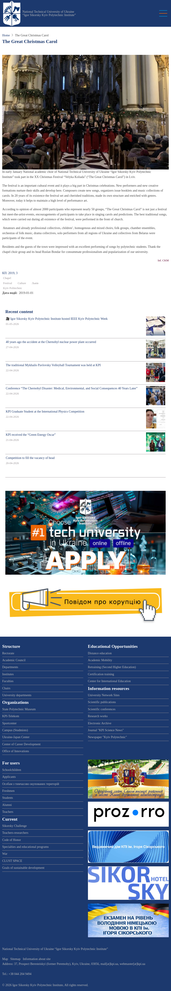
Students (7, 797)
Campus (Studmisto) (15, 730)
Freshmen (8, 791)
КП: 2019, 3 (10, 273)
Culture (22, 283)
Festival (7, 283)
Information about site (37, 959)
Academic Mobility (100, 660)
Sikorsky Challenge (14, 826)
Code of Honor (11, 840)
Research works (98, 716)
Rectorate (8, 653)
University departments (16, 695)
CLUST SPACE (12, 861)
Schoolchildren (11, 770)
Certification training (101, 674)
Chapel (7, 278)
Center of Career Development (21, 744)
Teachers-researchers (15, 832)
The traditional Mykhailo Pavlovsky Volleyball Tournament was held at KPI (53, 365)
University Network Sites (104, 695)
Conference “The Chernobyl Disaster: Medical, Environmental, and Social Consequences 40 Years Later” (72, 388)
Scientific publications (102, 702)
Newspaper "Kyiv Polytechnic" (107, 737)
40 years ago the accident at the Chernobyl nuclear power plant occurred (51, 342)
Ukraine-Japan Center (15, 737)
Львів (35, 283)
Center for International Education (109, 681)
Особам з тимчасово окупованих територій (30, 784)
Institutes (8, 674)
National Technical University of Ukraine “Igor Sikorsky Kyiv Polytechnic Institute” (49, 13)
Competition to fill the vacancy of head (30, 458)
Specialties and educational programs (25, 847)
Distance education (100, 653)
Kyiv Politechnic (12, 288)
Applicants (9, 776)
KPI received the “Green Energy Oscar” (31, 434)
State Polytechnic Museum (19, 709)
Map (5, 959)
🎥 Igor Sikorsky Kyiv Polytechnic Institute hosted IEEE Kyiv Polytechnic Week (57, 318)
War (4, 853)
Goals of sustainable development (23, 867)
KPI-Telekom (10, 716)
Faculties (8, 681)
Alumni (7, 805)
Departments (10, 667)
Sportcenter (9, 723)
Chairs (6, 688)
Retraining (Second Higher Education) (112, 667)
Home (6, 35)
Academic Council (14, 660)
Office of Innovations (15, 751)
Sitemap (15, 959)
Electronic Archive (99, 723)
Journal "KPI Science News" (106, 730)
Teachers (7, 811)
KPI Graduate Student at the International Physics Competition (45, 411)
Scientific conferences (102, 709)
